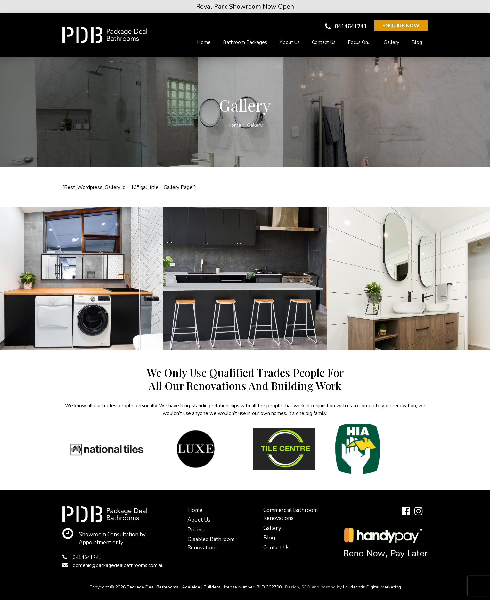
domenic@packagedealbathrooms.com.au (113, 565)
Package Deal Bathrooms (152, 587)
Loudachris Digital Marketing (372, 587)
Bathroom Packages (245, 42)
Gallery (391, 42)
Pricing (196, 529)
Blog (417, 42)
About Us (289, 42)
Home (204, 42)
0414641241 (346, 26)
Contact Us (324, 42)
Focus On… (360, 42)
